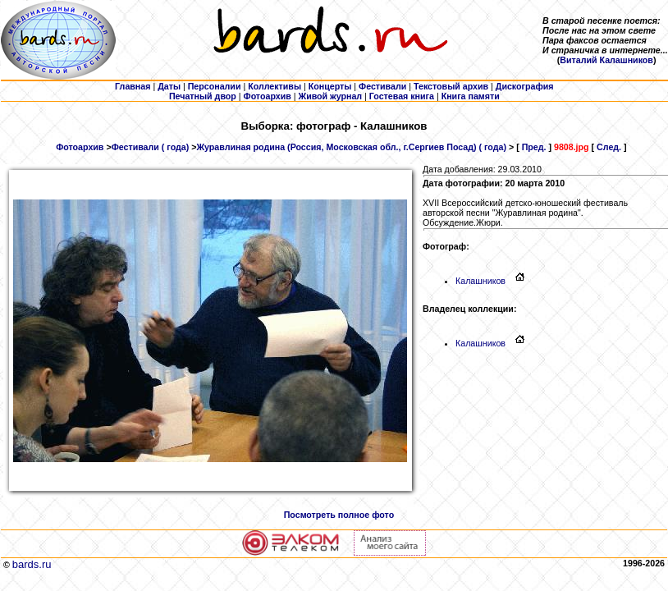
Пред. (534, 147)
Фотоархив (79, 147)
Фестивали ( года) (151, 147)
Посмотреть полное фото (339, 515)
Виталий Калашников (606, 60)
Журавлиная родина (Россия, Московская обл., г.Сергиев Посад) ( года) (351, 147)
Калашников (485, 281)
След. (609, 147)
